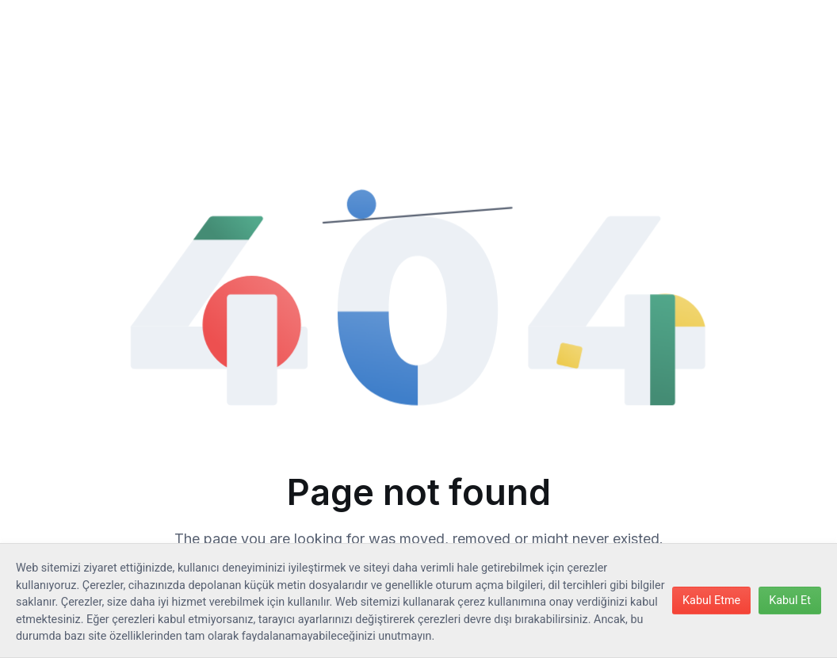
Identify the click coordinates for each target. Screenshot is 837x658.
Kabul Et (790, 600)
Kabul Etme (711, 600)
